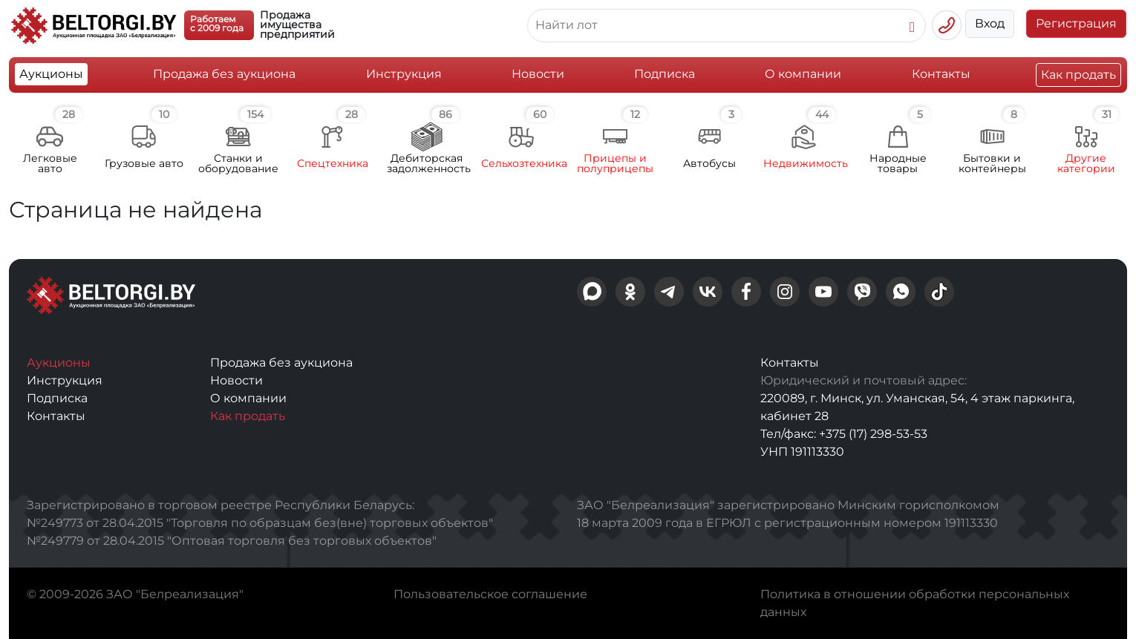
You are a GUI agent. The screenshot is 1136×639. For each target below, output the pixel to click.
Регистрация (1076, 23)
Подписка (664, 74)
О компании (803, 74)
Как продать (1078, 75)
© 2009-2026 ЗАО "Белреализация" (135, 594)
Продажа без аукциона (224, 74)
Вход (990, 23)
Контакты (941, 74)
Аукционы (51, 74)
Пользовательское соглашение (490, 594)
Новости (538, 74)
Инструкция (404, 74)
